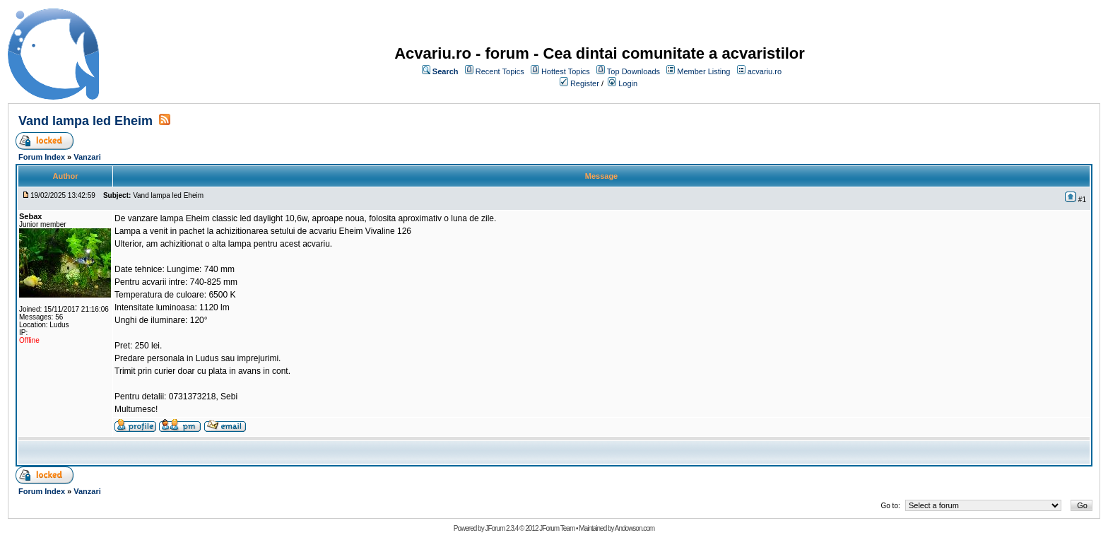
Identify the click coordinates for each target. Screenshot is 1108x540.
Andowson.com (634, 528)
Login (627, 83)
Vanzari (87, 157)
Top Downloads (633, 71)
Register (584, 83)
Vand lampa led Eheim (85, 121)
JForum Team (556, 528)
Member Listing (703, 71)
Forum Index (41, 157)
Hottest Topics (565, 71)
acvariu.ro (765, 71)
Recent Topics (500, 71)
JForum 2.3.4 (501, 528)
